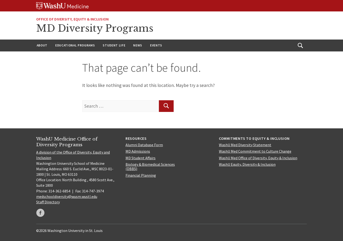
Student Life (114, 45)
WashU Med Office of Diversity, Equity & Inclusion (258, 158)
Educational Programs (75, 45)
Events (156, 45)
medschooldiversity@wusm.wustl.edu (66, 196)
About (42, 45)
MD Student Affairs (141, 158)
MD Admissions (138, 151)
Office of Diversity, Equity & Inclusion (72, 19)
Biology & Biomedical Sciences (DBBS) (150, 166)
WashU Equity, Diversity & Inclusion (247, 164)
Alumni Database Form (144, 144)
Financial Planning (141, 175)
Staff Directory (48, 202)
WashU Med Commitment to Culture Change (255, 151)
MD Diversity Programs (94, 28)
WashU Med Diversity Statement (245, 144)
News (137, 45)
